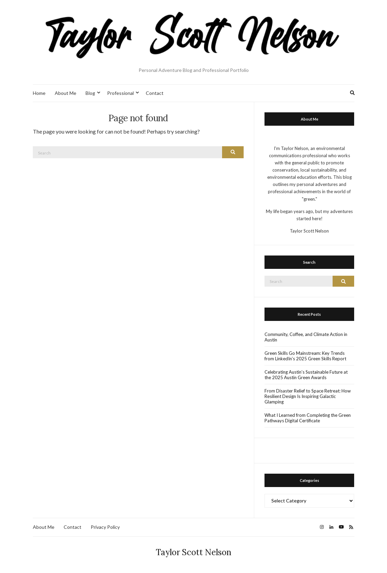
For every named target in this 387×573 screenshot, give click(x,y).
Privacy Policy (105, 527)
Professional (120, 93)
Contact (155, 93)
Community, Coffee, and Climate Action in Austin (306, 337)
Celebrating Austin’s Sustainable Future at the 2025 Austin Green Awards (306, 374)
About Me (65, 93)
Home (39, 93)
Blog (90, 93)
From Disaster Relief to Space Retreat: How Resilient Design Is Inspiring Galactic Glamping (308, 396)
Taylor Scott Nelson (193, 552)
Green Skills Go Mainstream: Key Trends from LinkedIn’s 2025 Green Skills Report (305, 355)
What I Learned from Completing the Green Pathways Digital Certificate (308, 417)
